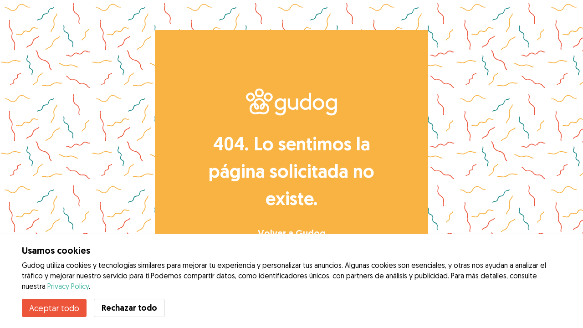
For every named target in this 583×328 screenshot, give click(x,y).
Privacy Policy (68, 286)
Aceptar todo (54, 308)
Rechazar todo (129, 307)
